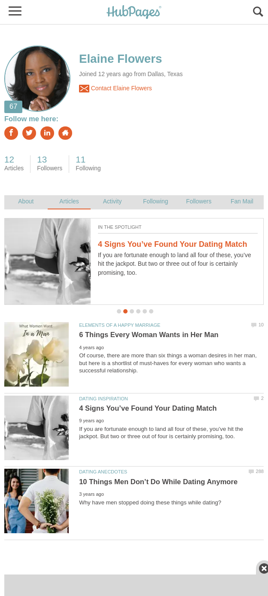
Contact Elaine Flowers (115, 88)
